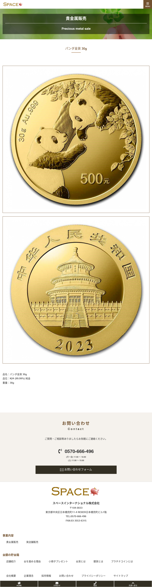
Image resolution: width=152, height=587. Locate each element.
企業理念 (28, 575)
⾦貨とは (81, 561)
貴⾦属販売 (12, 542)
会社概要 (11, 575)
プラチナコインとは (122, 561)
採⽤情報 (46, 575)
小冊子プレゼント (58, 561)
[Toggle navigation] (147, 4)
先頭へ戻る (133, 585)
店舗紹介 (11, 561)
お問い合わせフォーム (78, 469)
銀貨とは (98, 561)
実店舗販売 (32, 542)
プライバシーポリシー (93, 575)
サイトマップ (121, 575)
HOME (19, 585)
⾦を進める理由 (32, 561)
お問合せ (56, 585)
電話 (95, 585)
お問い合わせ (66, 575)
